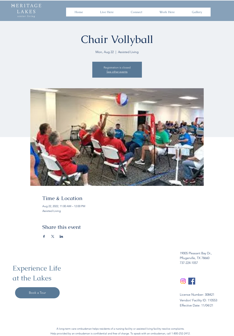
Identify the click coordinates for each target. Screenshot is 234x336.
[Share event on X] (52, 236)
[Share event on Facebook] (44, 236)
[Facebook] (191, 281)
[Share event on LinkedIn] (61, 236)
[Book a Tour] (37, 292)
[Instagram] (183, 281)
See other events (117, 71)
